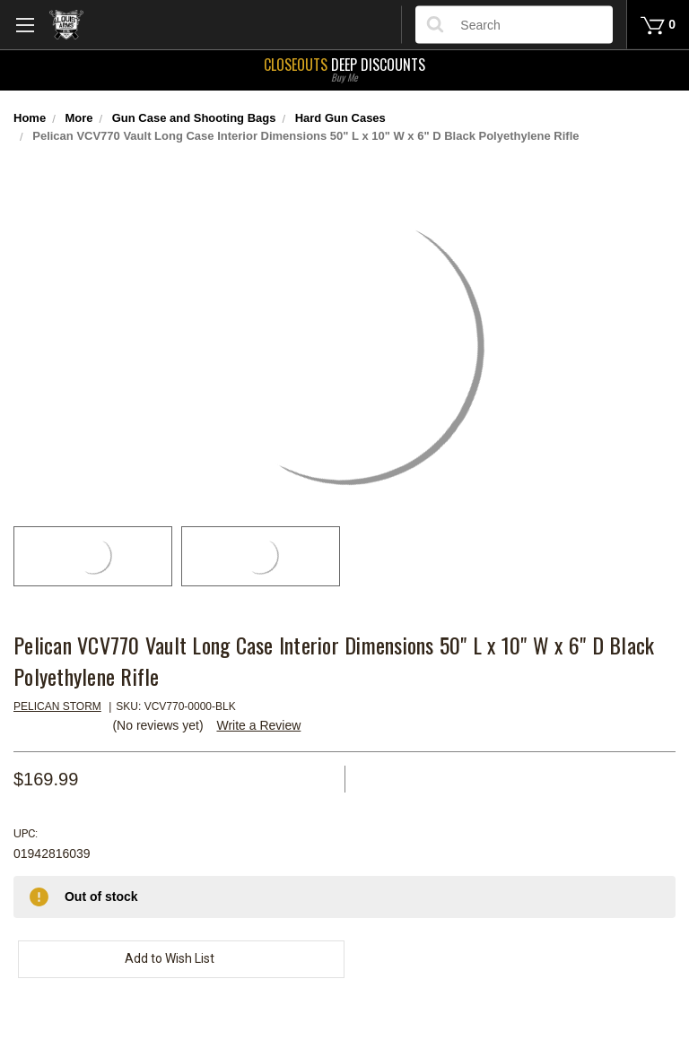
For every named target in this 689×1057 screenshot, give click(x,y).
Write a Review (258, 725)
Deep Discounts (344, 68)
